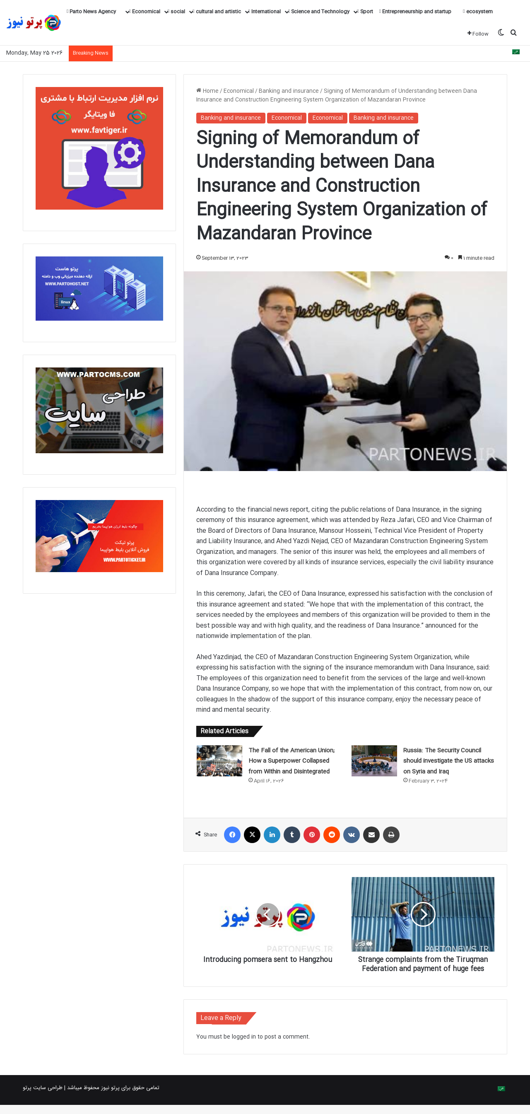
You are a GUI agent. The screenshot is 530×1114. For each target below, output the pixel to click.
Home (207, 91)
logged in (244, 1046)
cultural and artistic (217, 11)
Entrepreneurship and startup (415, 11)
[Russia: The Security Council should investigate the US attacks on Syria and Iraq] (374, 760)
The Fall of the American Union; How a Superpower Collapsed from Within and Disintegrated (291, 761)
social (176, 11)
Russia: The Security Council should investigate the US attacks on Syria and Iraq (448, 761)
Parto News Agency (91, 11)
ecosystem (477, 11)
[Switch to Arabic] (516, 53)
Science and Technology (318, 11)
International (264, 11)
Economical (144, 11)
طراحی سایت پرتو (43, 1097)
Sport (365, 11)
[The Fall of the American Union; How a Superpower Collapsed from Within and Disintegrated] (219, 760)
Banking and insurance (289, 91)
